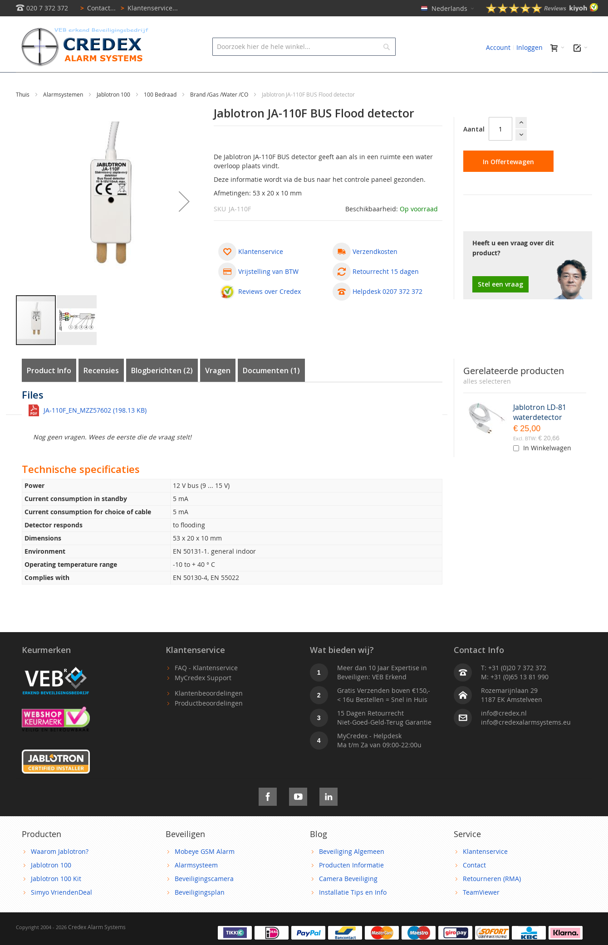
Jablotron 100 (114, 114)
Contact (474, 885)
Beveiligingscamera (204, 899)
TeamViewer (481, 912)
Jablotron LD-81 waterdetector (539, 433)
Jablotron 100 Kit (56, 899)
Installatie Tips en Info (353, 912)
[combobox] (303, 47)
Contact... (96, 8)
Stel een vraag (500, 304)
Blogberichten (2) (162, 391)
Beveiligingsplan (200, 912)
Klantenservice (485, 871)
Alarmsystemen (63, 114)
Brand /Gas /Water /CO (220, 114)
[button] (184, 221)
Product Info (49, 391)
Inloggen (529, 47)
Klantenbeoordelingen (209, 713)
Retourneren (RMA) (492, 899)
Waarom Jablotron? (59, 871)
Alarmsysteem (196, 885)
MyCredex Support (203, 698)
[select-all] (487, 401)
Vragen (217, 391)
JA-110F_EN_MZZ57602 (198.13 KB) (95, 430)
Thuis (23, 114)
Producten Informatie (351, 885)
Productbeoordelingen (209, 723)
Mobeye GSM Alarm (205, 871)
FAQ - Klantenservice (206, 688)
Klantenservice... (148, 8)
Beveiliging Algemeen (351, 871)
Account (498, 47)
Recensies (101, 391)
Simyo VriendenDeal (61, 912)
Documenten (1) (271, 391)
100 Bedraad (161, 114)
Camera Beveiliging (348, 899)
